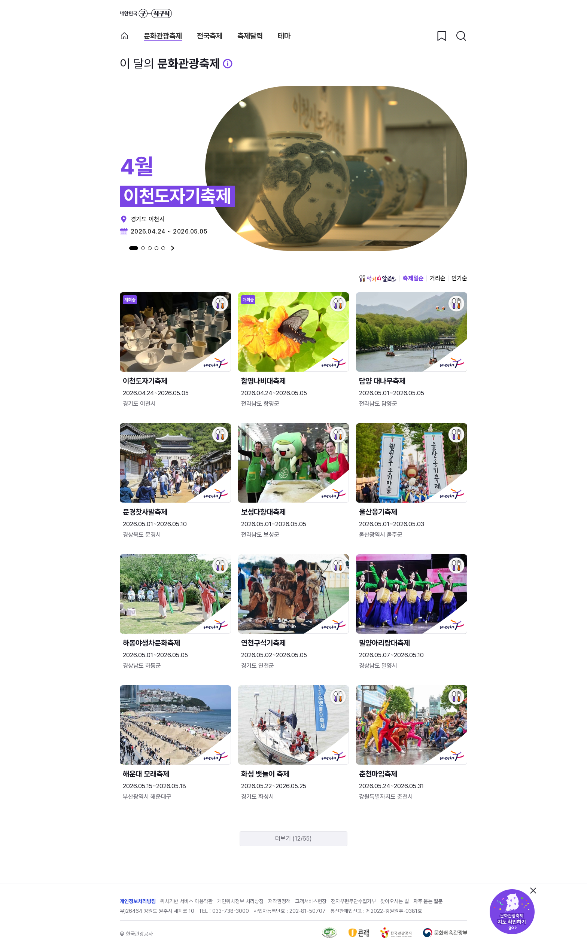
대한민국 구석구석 (146, 13)
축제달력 (250, 36)
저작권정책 (279, 901)
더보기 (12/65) (293, 838)
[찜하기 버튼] (442, 36)
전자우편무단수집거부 (353, 901)
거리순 (437, 278)
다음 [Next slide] (172, 248)
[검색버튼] (461, 36)
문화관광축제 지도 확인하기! (512, 911)
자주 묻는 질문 (427, 901)
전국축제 (209, 36)
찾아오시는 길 (394, 901)
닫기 (533, 890)
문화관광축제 (163, 36)
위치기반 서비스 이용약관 (186, 901)
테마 (284, 36)
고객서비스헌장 (310, 901)
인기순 (459, 278)
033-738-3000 (230, 911)
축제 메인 (124, 35)
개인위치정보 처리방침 (240, 901)
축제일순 (413, 278)
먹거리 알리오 (378, 278)
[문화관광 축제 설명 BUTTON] (227, 63)
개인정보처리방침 (138, 901)
